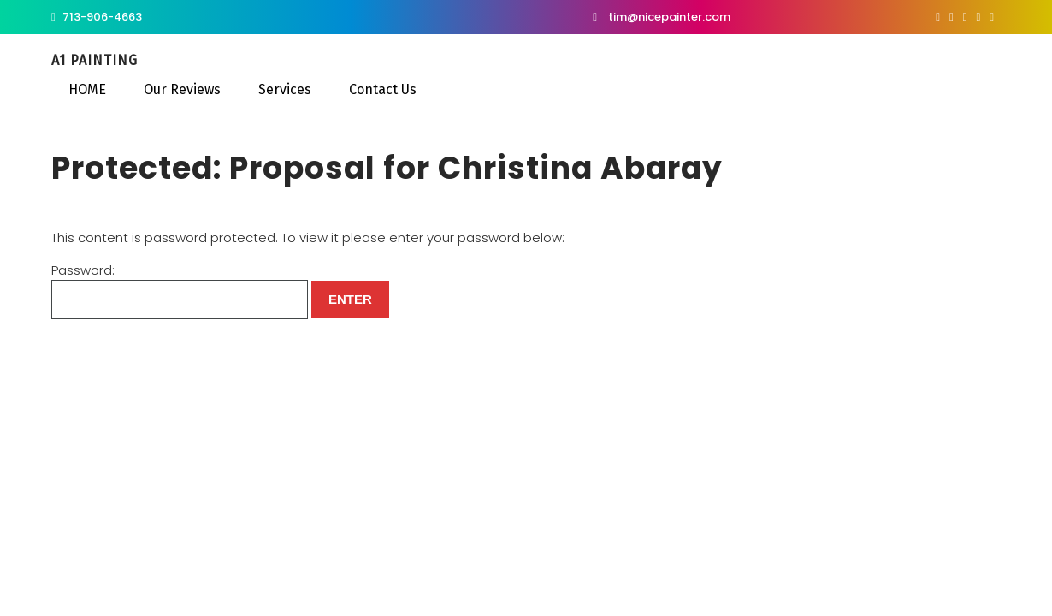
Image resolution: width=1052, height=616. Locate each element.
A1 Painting (94, 60)
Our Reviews (182, 89)
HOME (87, 89)
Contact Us (383, 89)
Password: (179, 290)
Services (284, 89)
